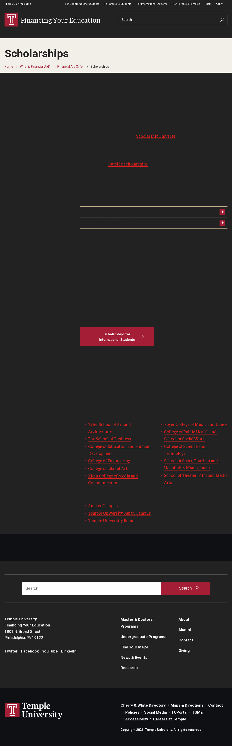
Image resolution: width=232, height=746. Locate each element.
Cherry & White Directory (143, 705)
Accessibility (136, 719)
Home (9, 66)
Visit (207, 3)
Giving (184, 650)
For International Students (152, 3)
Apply (219, 3)
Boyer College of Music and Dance (195, 424)
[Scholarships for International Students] (117, 336)
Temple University (18, 3)
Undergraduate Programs (143, 636)
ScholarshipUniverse (155, 136)
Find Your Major (134, 647)
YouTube (50, 651)
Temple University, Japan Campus (119, 513)
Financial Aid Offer (70, 66)
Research (129, 667)
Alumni (185, 629)
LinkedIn (69, 651)
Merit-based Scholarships (105, 212)
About (184, 619)
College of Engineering (109, 460)
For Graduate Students (117, 3)
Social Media (155, 712)
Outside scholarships (128, 163)
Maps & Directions (187, 705)
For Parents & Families (186, 3)
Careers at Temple (169, 719)
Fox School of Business (109, 438)
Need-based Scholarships (105, 223)
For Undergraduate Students (82, 3)
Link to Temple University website (34, 711)
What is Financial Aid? (35, 66)
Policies (132, 712)
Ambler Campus (103, 505)
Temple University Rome (111, 520)
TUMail (198, 712)
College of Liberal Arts (108, 468)
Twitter (11, 651)
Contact (186, 640)
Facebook (30, 651)
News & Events (134, 657)
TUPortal (179, 712)
